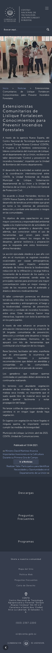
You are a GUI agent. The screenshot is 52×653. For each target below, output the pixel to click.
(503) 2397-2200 (26, 623)
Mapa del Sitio (26, 569)
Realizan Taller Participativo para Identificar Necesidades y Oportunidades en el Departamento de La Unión (28, 469)
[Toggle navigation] (47, 8)
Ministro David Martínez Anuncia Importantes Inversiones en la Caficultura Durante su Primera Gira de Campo (23, 454)
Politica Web (26, 574)
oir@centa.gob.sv (26, 634)
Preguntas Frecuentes (26, 580)
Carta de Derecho (26, 585)
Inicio (5, 88)
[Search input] (24, 29)
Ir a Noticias (26, 462)
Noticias (22, 88)
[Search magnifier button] (48, 29)
